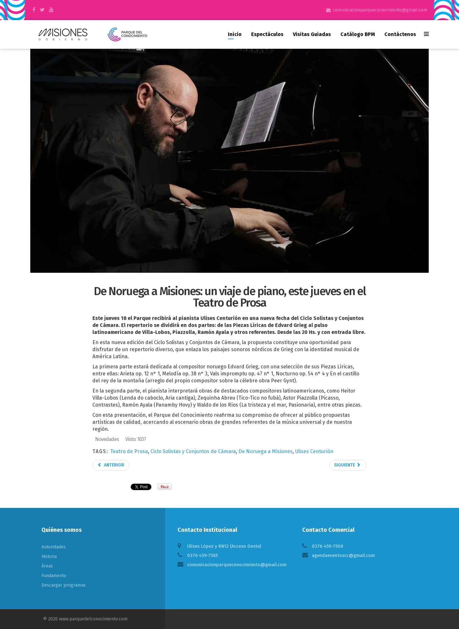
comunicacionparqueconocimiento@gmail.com (380, 10)
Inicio (235, 34)
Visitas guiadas (312, 34)
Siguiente (347, 465)
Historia (49, 556)
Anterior (110, 465)
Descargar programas (63, 585)
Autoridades (53, 547)
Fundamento (53, 575)
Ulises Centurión (314, 451)
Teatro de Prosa (129, 451)
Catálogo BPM (357, 34)
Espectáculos (267, 34)
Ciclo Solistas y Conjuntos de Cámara (193, 451)
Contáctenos (400, 34)
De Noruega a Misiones (265, 451)
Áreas (47, 566)
